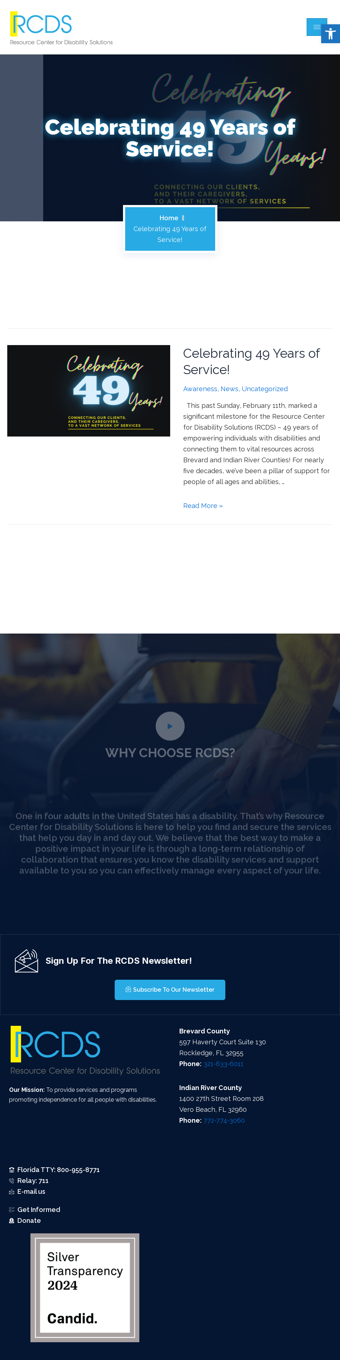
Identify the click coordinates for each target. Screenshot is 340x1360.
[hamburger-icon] (317, 27)
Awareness (200, 389)
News (229, 389)
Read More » (203, 505)
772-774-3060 (224, 1120)
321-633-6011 (223, 1064)
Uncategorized (265, 389)
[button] (330, 33)
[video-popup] (170, 735)
